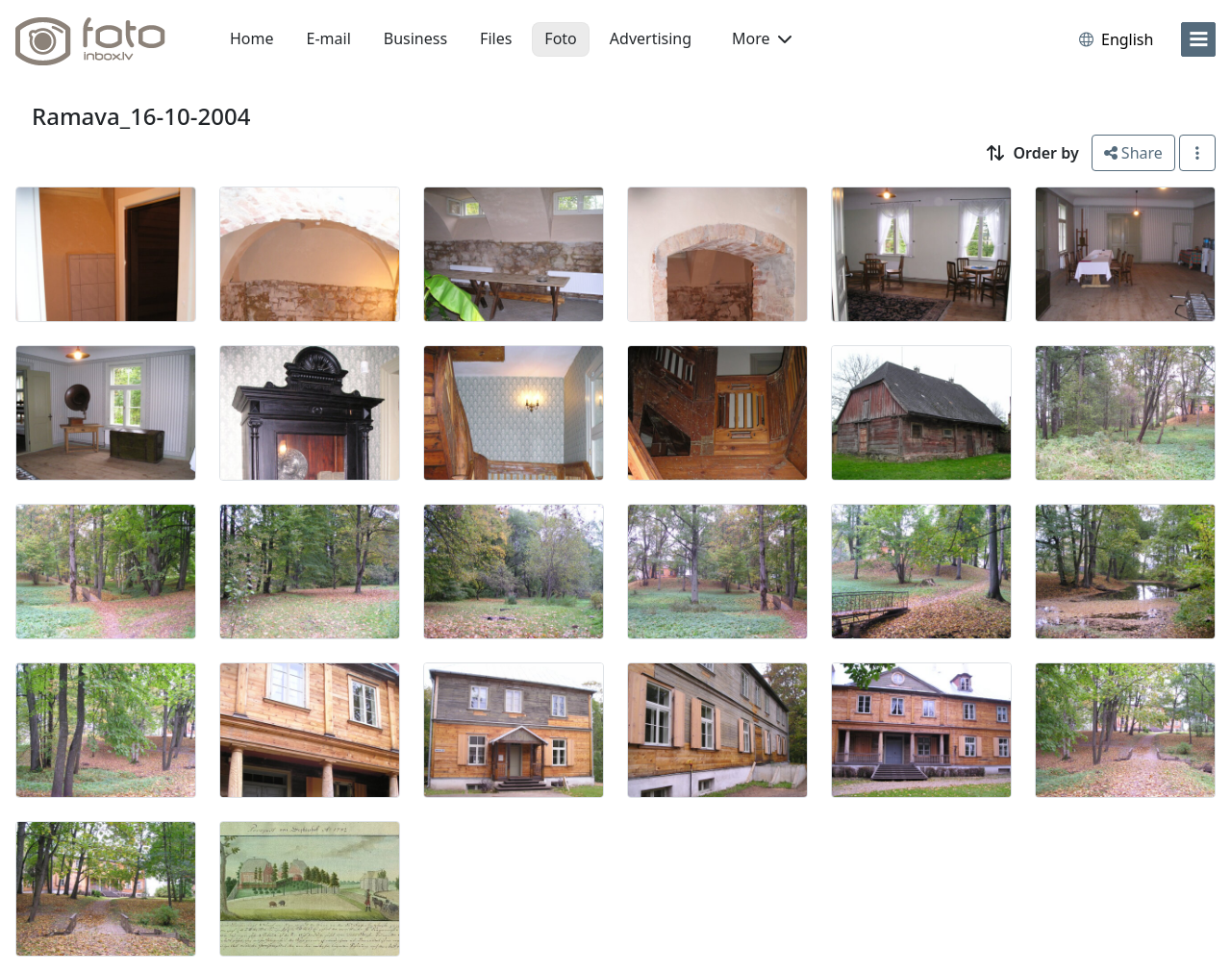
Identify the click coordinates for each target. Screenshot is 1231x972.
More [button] (761, 38)
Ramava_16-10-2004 (141, 116)
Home (252, 38)
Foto (560, 38)
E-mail (329, 38)
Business (415, 38)
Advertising (650, 38)
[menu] (1198, 39)
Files (496, 38)
